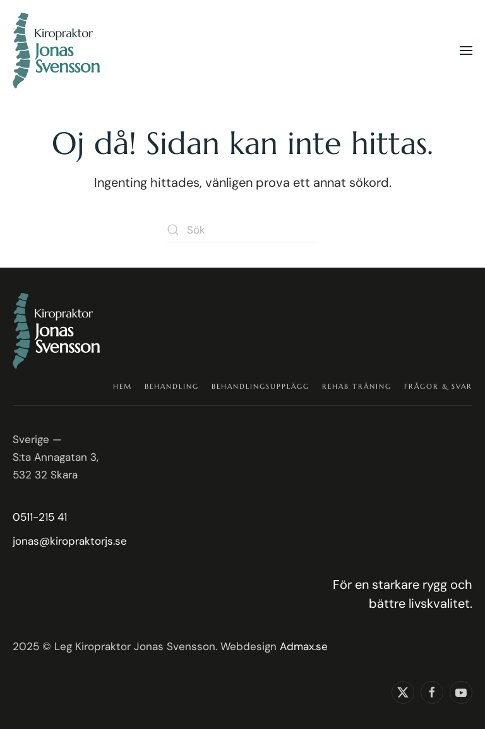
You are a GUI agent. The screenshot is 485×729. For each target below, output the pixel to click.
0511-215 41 (40, 517)
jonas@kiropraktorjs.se (70, 541)
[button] (466, 50)
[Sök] (242, 229)
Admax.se (304, 646)
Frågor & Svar (438, 386)
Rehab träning (357, 386)
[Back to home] (58, 50)
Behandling (172, 386)
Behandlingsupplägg (260, 386)
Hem (122, 386)
